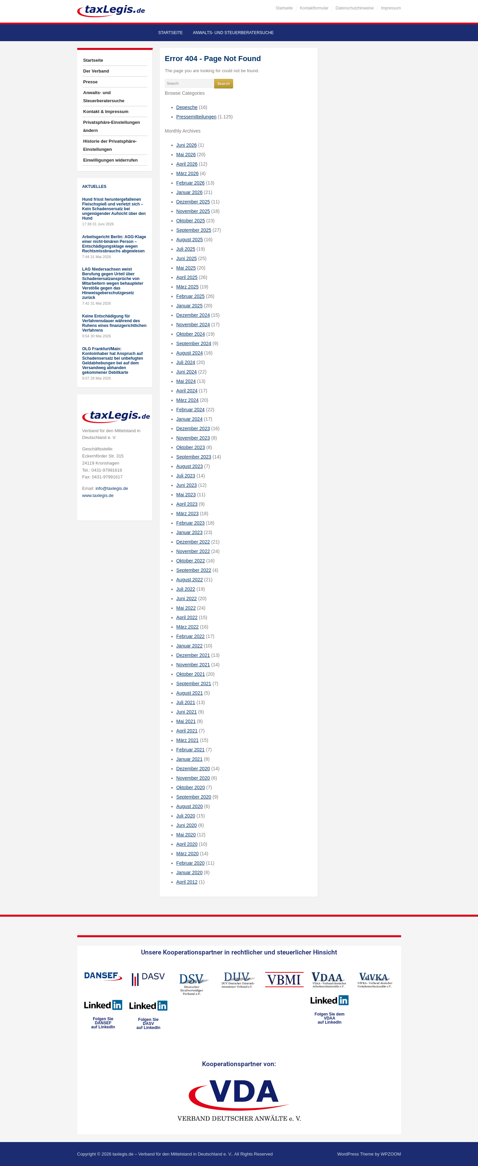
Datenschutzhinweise (355, 8)
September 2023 (194, 457)
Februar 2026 (190, 183)
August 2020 (189, 806)
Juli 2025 (185, 249)
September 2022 (194, 570)
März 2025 (187, 286)
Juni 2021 (186, 712)
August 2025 (189, 239)
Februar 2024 (190, 409)
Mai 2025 (186, 268)
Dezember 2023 (193, 428)
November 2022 (193, 551)
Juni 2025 (186, 258)
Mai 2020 (186, 834)
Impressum (391, 8)
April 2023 (187, 504)
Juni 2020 (186, 825)
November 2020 (193, 778)
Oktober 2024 (190, 334)
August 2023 (189, 466)
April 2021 (187, 730)
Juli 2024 (185, 362)
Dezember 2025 (193, 201)
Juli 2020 (185, 815)
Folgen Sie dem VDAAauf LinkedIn (330, 1018)
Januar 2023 (189, 532)
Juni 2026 (186, 145)
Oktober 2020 (190, 787)
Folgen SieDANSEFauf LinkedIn (103, 1023)
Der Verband (96, 71)
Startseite (284, 8)
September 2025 (194, 230)
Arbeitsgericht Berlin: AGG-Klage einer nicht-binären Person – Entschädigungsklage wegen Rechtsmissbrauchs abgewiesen (114, 243)
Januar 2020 (189, 872)
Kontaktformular (314, 8)
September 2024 (194, 343)
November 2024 (193, 324)
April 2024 (187, 390)
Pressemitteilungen (196, 116)
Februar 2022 (190, 636)
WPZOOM (391, 1154)
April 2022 (187, 617)
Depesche (187, 107)
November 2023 (193, 438)
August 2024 (189, 353)
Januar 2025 (189, 305)
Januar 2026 (189, 192)
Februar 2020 (190, 863)
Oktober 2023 (190, 447)
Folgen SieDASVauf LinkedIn (149, 1023)
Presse (90, 81)
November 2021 (193, 664)
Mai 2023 (186, 494)
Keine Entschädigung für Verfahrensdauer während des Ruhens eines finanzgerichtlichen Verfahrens (114, 323)
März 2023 (187, 513)
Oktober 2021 (190, 674)
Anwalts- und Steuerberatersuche (233, 32)
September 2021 (194, 683)
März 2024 (187, 400)
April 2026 (187, 164)
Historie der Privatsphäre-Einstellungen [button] (110, 145)
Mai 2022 (186, 608)
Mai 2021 (186, 721)
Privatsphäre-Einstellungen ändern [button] (111, 126)
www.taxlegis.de (98, 495)
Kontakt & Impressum (106, 111)
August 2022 (189, 579)
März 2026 (187, 173)
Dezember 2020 (193, 768)
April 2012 (187, 882)
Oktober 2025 (190, 220)
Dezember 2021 (193, 655)
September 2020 (194, 797)
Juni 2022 (186, 598)
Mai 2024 (186, 381)
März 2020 (187, 853)
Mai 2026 (186, 154)
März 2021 (187, 740)
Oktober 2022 (190, 560)
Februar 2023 (190, 523)
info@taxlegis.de (111, 488)
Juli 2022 (185, 589)
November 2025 (193, 211)
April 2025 (187, 277)
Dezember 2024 (193, 315)
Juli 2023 (185, 475)
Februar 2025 (190, 296)
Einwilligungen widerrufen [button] (110, 160)
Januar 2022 (189, 645)
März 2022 (187, 627)
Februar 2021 (190, 749)
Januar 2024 (189, 419)
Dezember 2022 (193, 542)
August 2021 (189, 693)
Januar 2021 (189, 759)
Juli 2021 (185, 702)
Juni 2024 (186, 371)
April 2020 (187, 844)
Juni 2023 (186, 485)
